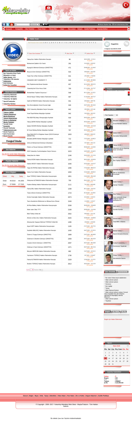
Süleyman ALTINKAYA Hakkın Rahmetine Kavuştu (42, 180)
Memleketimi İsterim (119, 258)
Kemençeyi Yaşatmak (119, 246)
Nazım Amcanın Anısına (120, 234)
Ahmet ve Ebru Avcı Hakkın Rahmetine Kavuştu (42, 218)
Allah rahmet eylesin (111, 280)
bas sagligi (108, 286)
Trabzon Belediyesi (10, 114)
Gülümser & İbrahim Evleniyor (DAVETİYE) (40, 238)
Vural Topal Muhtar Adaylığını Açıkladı (39, 113)
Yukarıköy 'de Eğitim (10, 99)
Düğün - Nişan (33, 396)
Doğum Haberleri (91, 396)
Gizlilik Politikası (103, 396)
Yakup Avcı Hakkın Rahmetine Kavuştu (39, 59)
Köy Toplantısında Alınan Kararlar (37, 84)
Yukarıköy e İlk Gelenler (11, 79)
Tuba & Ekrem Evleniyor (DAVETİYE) (38, 193)
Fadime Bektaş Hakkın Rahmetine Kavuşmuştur (42, 184)
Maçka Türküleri (9, 122)
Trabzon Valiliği (9, 112)
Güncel (25, 396)
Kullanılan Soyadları (10, 85)
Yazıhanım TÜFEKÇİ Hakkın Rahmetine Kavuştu (42, 255)
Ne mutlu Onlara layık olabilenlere (115, 278)
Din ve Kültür (80, 396)
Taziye (107, 288)
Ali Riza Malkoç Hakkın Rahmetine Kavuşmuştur (42, 205)
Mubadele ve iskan (10, 75)
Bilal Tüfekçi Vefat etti (34, 213)
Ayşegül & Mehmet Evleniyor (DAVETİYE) (40, 67)
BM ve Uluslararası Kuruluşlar (119, 173)
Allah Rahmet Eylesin (112, 290)
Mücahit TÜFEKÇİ (118, 120)
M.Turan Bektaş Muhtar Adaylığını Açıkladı (40, 130)
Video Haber (62, 396)
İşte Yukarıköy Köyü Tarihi (12, 73)
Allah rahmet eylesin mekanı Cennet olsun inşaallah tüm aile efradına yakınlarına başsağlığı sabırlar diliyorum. (116, 294)
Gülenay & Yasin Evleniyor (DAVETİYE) (39, 247)
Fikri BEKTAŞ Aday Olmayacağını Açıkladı (40, 117)
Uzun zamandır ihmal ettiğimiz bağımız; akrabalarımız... (119, 198)
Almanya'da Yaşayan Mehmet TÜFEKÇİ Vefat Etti (42, 222)
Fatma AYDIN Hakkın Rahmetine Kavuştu (40, 159)
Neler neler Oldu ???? (34, 209)
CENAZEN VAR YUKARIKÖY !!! (37, 80)
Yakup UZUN (117, 145)
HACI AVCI (116, 206)
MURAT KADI (117, 157)
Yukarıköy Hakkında (10, 96)
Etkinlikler (53, 396)
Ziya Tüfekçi (117, 194)
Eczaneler (7, 126)
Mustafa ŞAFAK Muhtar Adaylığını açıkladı (40, 138)
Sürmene (108, 284)
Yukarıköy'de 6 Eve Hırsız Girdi (37, 88)
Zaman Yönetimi (118, 185)
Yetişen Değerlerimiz (10, 118)
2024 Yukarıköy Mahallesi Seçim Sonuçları (40, 109)
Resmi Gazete (8, 136)
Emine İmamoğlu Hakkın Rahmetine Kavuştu (41, 197)
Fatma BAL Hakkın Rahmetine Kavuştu (39, 188)
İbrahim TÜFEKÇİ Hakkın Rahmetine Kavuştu (41, 263)
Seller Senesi (8, 77)
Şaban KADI (117, 133)
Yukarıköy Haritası (9, 104)
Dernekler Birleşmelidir (120, 136)
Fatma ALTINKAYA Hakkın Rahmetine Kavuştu (41, 259)
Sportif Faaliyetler (9, 101)
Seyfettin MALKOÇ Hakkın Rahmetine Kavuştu (41, 230)
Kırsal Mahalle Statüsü (120, 123)
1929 (14, 77)
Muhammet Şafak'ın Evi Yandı (36, 63)
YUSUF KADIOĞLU (119, 243)
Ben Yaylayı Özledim (119, 160)
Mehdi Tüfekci (117, 231)
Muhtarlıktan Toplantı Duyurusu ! (37, 92)
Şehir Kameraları (9, 134)
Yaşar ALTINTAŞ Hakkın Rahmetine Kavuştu (41, 168)
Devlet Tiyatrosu (9, 132)
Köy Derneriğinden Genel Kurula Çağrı (39, 105)
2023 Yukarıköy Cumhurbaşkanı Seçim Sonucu (41, 151)
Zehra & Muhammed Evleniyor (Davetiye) (40, 143)
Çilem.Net (61, 418)
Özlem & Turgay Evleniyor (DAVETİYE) (39, 234)
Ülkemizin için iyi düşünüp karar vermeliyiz (121, 149)
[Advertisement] (87, 10)
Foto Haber (70, 396)
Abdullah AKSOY (118, 169)
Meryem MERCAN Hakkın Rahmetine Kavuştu (41, 251)
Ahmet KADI (117, 218)
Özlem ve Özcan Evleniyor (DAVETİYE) (39, 147)
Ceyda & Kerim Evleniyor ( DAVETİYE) (39, 243)
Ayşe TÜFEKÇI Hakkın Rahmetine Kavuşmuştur (42, 176)
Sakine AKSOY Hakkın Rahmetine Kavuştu (40, 163)
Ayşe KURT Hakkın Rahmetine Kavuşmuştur (41, 226)
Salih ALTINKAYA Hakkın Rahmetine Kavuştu (41, 101)
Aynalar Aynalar (118, 209)
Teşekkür (108, 301)
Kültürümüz (7, 81)
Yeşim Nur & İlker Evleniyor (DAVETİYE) (39, 76)
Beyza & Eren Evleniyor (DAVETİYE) (38, 72)
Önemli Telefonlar (9, 128)
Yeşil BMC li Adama (119, 221)
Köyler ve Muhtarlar (10, 120)
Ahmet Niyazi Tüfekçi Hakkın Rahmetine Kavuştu (42, 97)
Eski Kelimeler (8, 83)
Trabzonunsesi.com (10, 130)
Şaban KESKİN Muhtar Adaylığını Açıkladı (40, 126)
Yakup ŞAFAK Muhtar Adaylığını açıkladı (39, 122)
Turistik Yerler (8, 124)
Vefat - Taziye (44, 396)
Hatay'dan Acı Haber (33, 155)
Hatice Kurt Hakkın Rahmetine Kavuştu (39, 172)
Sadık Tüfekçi (117, 182)
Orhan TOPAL (117, 255)
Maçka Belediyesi (9, 116)
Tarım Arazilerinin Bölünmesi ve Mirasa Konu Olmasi (43, 201)
